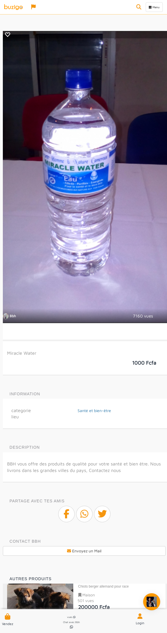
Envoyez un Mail (84, 550)
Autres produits (31, 578)
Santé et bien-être (94, 410)
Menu (154, 7)
